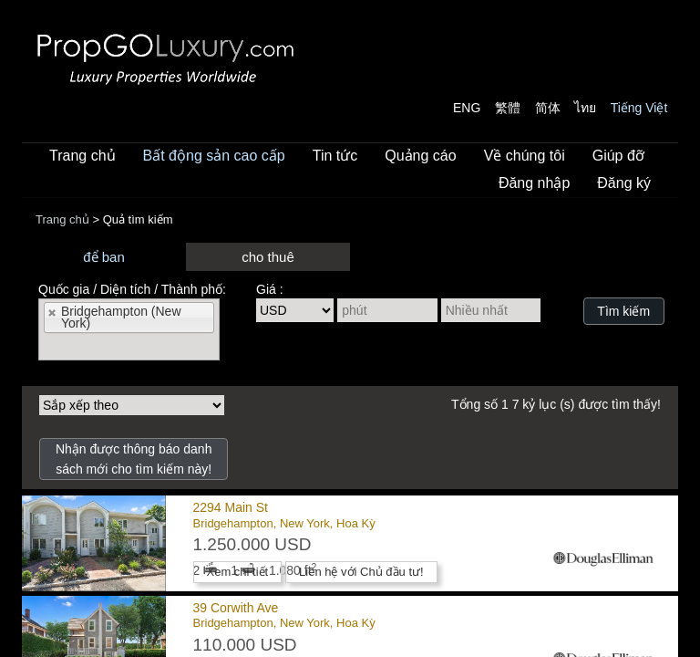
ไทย (585, 107)
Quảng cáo (420, 155)
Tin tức (335, 155)
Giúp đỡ (618, 155)
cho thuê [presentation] (268, 257)
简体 (548, 107)
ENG (466, 107)
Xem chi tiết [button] (238, 572)
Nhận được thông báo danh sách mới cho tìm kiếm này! (134, 459)
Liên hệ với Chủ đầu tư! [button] (361, 572)
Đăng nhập (534, 183)
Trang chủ (82, 155)
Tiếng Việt (639, 107)
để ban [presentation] (104, 257)
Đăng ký (624, 183)
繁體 (507, 107)
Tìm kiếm (623, 311)
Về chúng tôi (524, 155)
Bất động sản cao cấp (214, 155)
